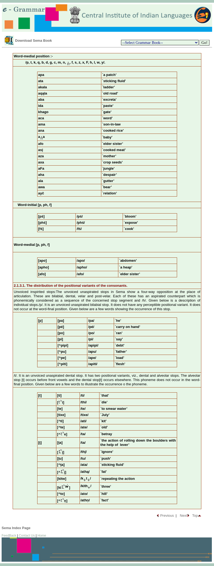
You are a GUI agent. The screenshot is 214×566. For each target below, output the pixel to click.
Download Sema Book (33, 41)
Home (41, 535)
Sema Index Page (16, 528)
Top (195, 515)
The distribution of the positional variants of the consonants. (76, 286)
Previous (167, 515)
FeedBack (9, 535)
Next (183, 515)
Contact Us (27, 535)
